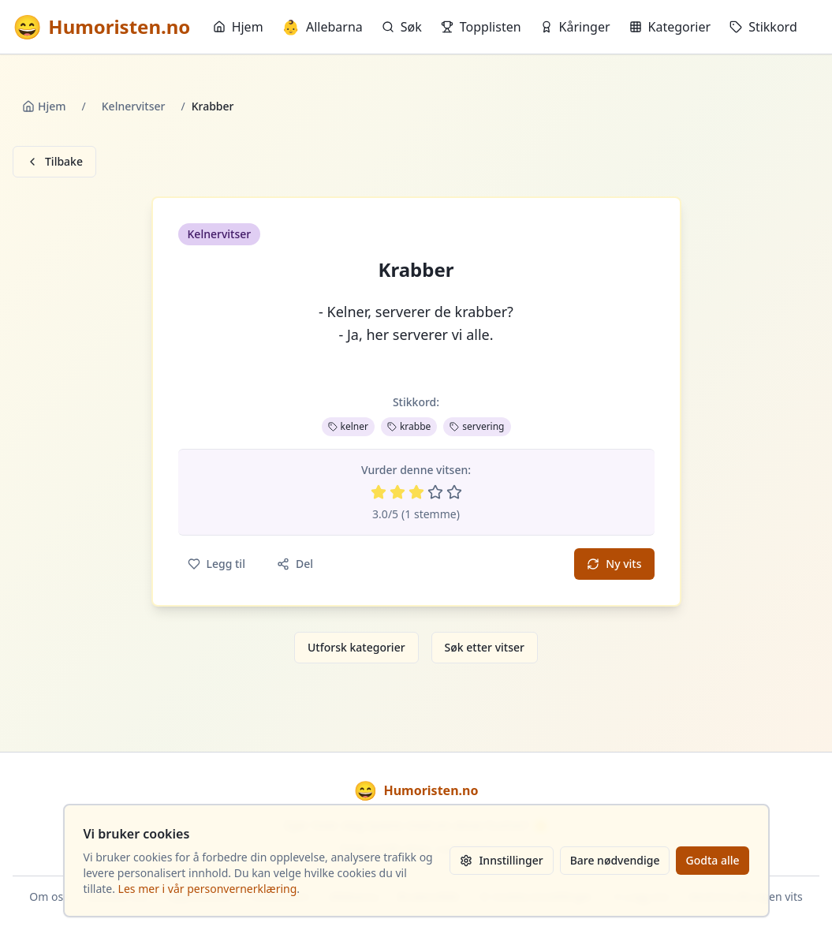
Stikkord (763, 26)
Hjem (238, 26)
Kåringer (575, 26)
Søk (402, 26)
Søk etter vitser (484, 647)
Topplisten (481, 26)
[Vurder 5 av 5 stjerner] (454, 492)
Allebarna (322, 27)
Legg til (216, 563)
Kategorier (670, 26)
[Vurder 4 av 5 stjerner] (435, 492)
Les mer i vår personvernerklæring (207, 888)
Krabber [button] (416, 270)
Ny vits (614, 563)
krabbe (409, 426)
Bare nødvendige (615, 860)
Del (295, 563)
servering (477, 426)
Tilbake (54, 161)
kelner (348, 426)
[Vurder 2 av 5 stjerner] (397, 492)
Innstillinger (501, 860)
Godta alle (712, 860)
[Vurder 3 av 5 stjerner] (416, 492)
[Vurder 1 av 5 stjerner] (378, 492)
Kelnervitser (134, 106)
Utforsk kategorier (356, 647)
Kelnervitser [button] (220, 233)
